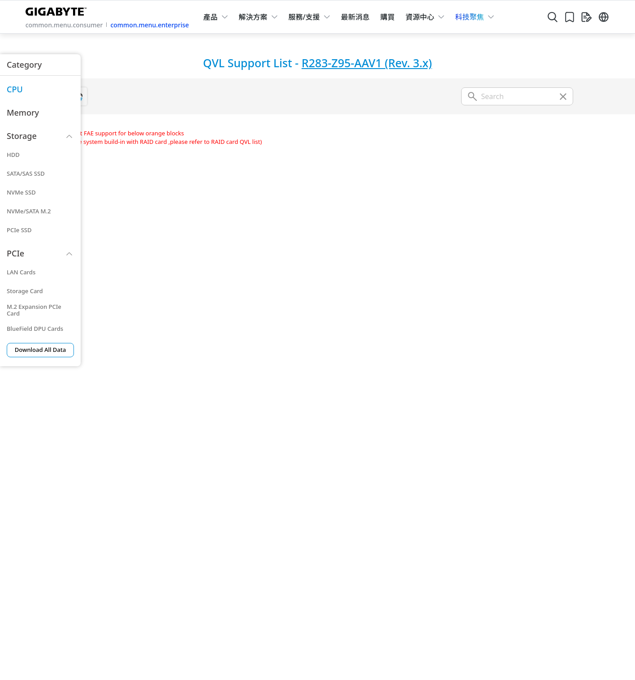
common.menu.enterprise (149, 25)
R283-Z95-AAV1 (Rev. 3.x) (367, 62)
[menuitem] (40, 89)
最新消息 (355, 17)
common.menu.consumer (64, 25)
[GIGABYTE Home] (58, 10)
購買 (387, 17)
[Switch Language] (603, 17)
